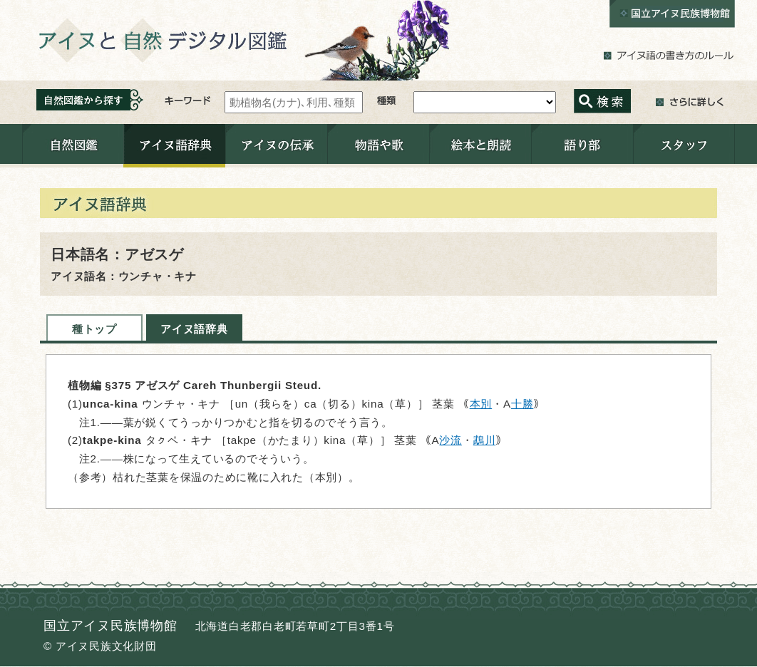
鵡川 (484, 440)
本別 (481, 404)
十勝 (522, 404)
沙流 (450, 440)
